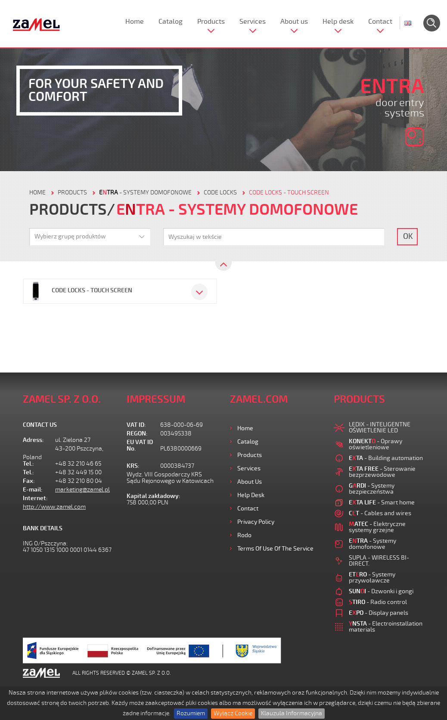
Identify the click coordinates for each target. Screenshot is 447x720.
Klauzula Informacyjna (291, 713)
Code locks (220, 192)
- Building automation (386, 458)
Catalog (170, 21)
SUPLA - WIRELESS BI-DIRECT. (379, 560)
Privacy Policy (255, 522)
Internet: (35, 498)
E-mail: (33, 489)
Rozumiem (191, 713)
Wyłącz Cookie (233, 713)
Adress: (33, 440)
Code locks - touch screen (289, 192)
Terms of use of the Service (275, 548)
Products (211, 21)
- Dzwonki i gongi (381, 591)
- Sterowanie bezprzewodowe (382, 472)
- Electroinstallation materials (385, 626)
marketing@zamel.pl (82, 489)
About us (294, 21)
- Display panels (378, 613)
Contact (380, 21)
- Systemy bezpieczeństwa (371, 488)
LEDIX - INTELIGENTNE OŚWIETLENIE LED (379, 427)
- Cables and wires (380, 513)
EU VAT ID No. (140, 445)
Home (134, 21)
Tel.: (28, 463)
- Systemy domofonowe (145, 192)
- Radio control (378, 602)
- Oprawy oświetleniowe (375, 444)
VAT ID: (136, 425)
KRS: (133, 466)
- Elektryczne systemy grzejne (377, 527)
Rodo (244, 535)
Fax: (29, 481)
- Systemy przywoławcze (372, 577)
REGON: (137, 433)
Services (252, 21)
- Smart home (382, 502)
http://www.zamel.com (54, 506)
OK (408, 236)
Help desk (338, 21)
